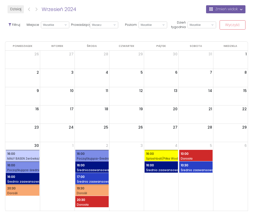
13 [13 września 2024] (175, 90)
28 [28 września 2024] (210, 127)
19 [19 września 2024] (141, 109)
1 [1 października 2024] (73, 145)
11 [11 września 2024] (107, 90)
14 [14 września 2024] (210, 90)
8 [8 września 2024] (245, 72)
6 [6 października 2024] (245, 145)
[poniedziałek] (22, 46)
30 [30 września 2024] (36, 145)
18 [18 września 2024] (106, 109)
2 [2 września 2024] (38, 72)
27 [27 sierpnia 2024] (71, 54)
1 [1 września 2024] (246, 54)
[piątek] (161, 46)
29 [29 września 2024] (244, 127)
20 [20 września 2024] (175, 109)
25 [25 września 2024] (106, 127)
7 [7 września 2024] (211, 72)
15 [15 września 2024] (245, 90)
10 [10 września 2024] (72, 90)
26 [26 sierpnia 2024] (36, 54)
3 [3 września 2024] (72, 72)
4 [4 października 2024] (176, 145)
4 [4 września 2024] (107, 72)
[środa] (92, 46)
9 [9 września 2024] (38, 90)
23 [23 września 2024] (36, 127)
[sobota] (196, 46)
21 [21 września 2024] (210, 109)
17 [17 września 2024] (72, 109)
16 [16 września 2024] (37, 109)
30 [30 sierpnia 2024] (175, 54)
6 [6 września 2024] (176, 72)
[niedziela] (230, 46)
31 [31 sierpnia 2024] (210, 54)
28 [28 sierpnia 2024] (106, 54)
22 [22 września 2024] (244, 109)
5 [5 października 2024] (211, 145)
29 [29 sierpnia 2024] (140, 54)
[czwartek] (126, 46)
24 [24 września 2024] (71, 127)
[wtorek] (57, 46)
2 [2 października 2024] (107, 145)
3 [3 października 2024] (142, 145)
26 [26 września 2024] (140, 127)
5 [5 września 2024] (142, 72)
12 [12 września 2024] (141, 90)
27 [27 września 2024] (175, 127)
